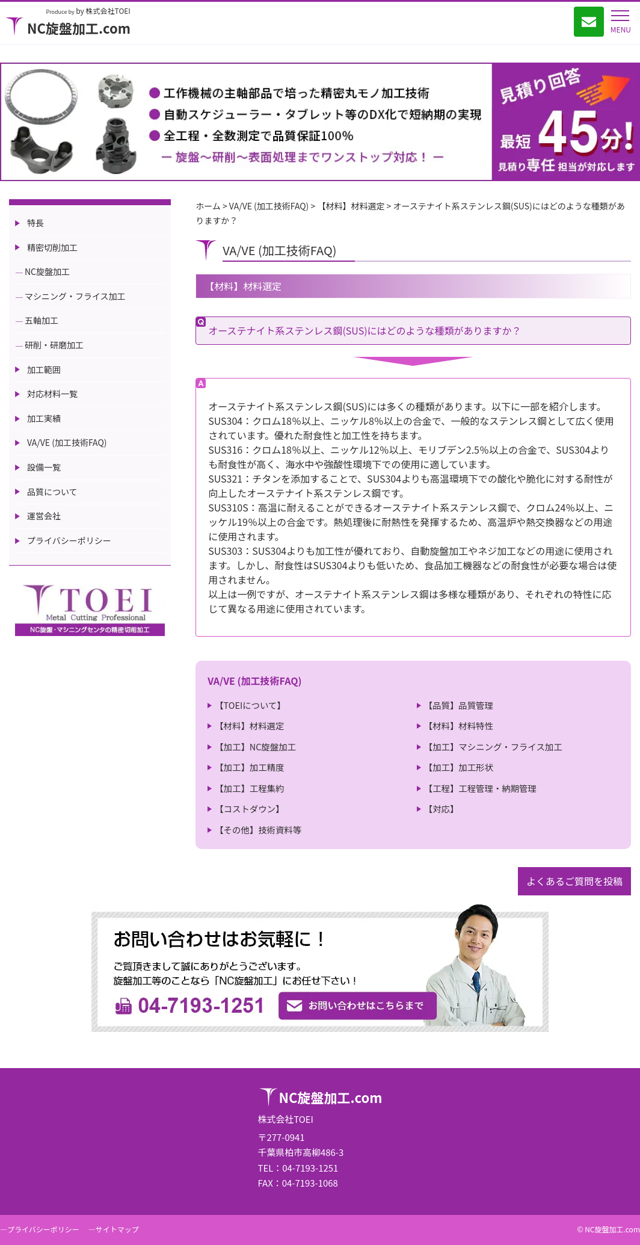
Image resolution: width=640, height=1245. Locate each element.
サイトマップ (117, 1229)
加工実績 (44, 418)
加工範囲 (44, 369)
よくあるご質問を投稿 (574, 881)
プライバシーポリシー (69, 540)
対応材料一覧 (52, 394)
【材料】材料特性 (458, 725)
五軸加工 (41, 320)
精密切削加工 (52, 247)
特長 (35, 223)
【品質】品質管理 (458, 705)
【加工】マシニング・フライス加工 (493, 746)
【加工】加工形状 (458, 767)
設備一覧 (44, 467)
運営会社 (44, 516)
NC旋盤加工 (47, 271)
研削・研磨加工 (54, 345)
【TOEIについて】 (250, 705)
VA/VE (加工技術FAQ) (67, 442)
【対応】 (441, 808)
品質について (52, 492)
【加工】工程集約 (249, 788)
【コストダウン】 (249, 808)
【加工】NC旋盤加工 (255, 746)
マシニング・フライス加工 (75, 296)
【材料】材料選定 (249, 725)
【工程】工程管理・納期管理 (480, 788)
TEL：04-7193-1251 (298, 1167)
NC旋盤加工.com (68, 27)
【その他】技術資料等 (258, 829)
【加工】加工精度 (249, 767)
